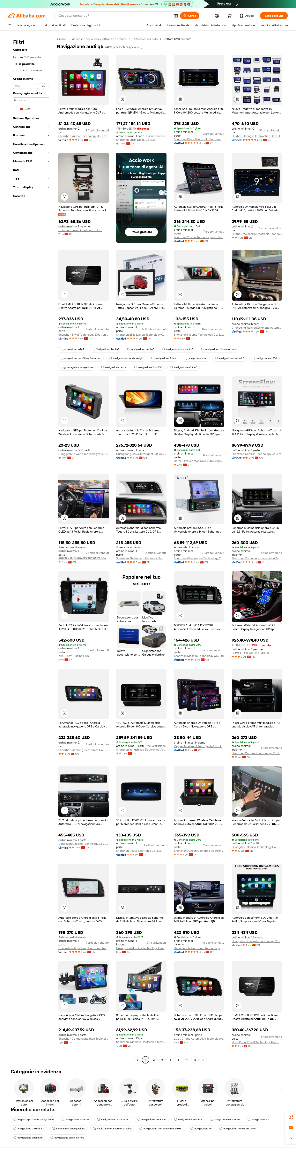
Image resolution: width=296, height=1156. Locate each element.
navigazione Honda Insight (126, 358)
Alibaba (61, 39)
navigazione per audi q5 (177, 349)
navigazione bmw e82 (151, 1119)
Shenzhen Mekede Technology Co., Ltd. (199, 655)
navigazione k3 (258, 1119)
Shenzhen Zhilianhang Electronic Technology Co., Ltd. (141, 558)
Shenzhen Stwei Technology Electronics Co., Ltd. (83, 334)
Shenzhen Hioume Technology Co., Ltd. (199, 334)
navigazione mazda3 (75, 1119)
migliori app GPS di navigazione (33, 1119)
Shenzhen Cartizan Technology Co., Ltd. (257, 454)
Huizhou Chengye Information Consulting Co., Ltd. (257, 136)
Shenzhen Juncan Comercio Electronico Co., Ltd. (199, 850)
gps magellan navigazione (76, 367)
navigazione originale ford (67, 1137)
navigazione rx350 (264, 358)
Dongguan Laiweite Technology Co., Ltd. (83, 454)
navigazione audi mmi (28, 1137)
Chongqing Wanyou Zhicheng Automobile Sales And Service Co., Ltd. (257, 327)
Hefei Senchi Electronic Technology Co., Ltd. (199, 948)
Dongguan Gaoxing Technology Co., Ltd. (83, 843)
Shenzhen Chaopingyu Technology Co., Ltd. (199, 558)
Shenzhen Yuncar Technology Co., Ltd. (82, 136)
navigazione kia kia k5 (229, 358)
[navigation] (31, 550)
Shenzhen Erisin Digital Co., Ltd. (136, 139)
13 (195, 1059)
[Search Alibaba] (114, 15)
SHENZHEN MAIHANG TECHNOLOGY (82, 558)
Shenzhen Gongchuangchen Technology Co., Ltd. (83, 1038)
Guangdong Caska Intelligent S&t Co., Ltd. (141, 454)
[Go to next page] (203, 1059)
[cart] (230, 16)
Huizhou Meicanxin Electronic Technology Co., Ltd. (257, 233)
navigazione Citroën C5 (28, 1128)
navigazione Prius (163, 358)
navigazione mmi (195, 358)
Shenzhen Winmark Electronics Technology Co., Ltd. (141, 1042)
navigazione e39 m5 (183, 367)
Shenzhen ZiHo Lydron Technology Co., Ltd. (141, 334)
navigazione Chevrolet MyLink (112, 1128)
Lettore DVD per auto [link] (177, 39)
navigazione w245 (71, 349)
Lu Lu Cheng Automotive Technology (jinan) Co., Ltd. (199, 1038)
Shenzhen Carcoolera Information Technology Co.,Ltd (257, 558)
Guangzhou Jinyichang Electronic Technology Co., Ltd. (83, 948)
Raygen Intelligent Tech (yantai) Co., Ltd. (199, 746)
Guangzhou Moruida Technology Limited (141, 948)
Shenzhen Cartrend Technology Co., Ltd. (257, 753)
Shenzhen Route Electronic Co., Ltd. (139, 850)
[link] (290, 1116)
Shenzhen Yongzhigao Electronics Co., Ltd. (141, 749)
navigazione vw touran (225, 1119)
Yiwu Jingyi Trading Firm (73, 655)
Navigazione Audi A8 (105, 349)
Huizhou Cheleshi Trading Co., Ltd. (80, 230)
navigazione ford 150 (148, 367)
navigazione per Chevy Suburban (80, 358)
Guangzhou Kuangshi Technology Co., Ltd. (257, 941)
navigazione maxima (188, 1119)
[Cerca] (189, 15)
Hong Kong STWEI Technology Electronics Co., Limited (257, 1042)
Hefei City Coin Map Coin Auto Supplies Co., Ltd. (199, 461)
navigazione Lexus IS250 (113, 1119)
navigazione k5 (201, 1128)
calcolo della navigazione (68, 1128)
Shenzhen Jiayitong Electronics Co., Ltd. (83, 750)
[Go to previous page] (137, 1059)
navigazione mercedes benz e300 (161, 1128)
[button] (175, 15)
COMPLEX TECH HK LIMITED (250, 653)
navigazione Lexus (113, 367)
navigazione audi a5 (140, 349)
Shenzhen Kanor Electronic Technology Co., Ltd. (199, 139)
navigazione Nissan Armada (219, 349)
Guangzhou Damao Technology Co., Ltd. (257, 847)
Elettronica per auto (145, 39)
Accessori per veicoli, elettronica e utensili (99, 39)
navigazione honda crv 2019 (237, 1128)
